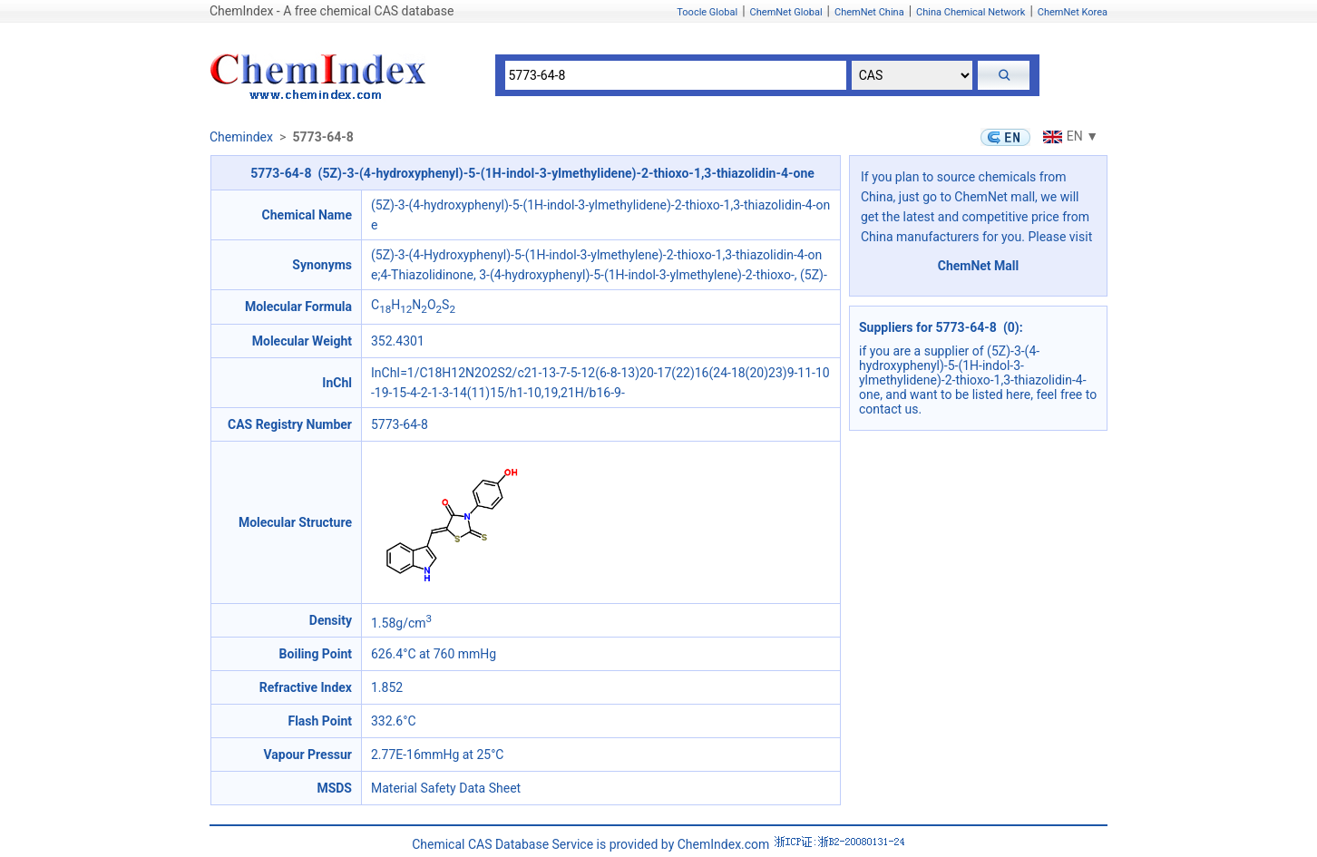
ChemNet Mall (978, 265)
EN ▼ (1068, 136)
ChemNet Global (786, 12)
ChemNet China (869, 12)
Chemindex (241, 137)
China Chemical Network (970, 12)
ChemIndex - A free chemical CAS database (332, 11)
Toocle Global (707, 12)
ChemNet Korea (1072, 12)
